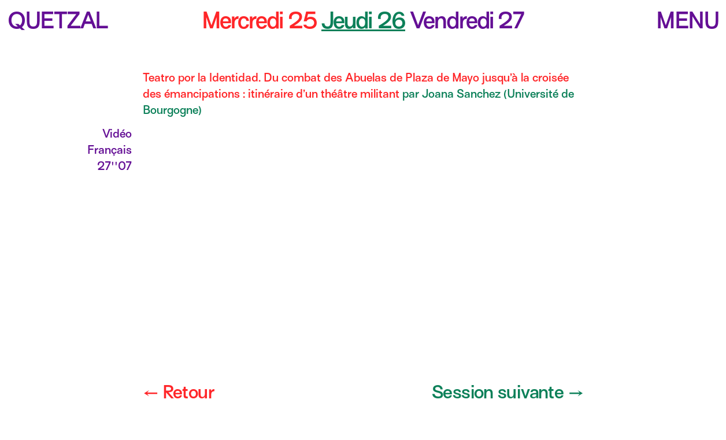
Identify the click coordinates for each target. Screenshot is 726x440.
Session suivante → (507, 392)
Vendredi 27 (467, 21)
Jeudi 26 (363, 21)
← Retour (178, 392)
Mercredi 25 (259, 21)
